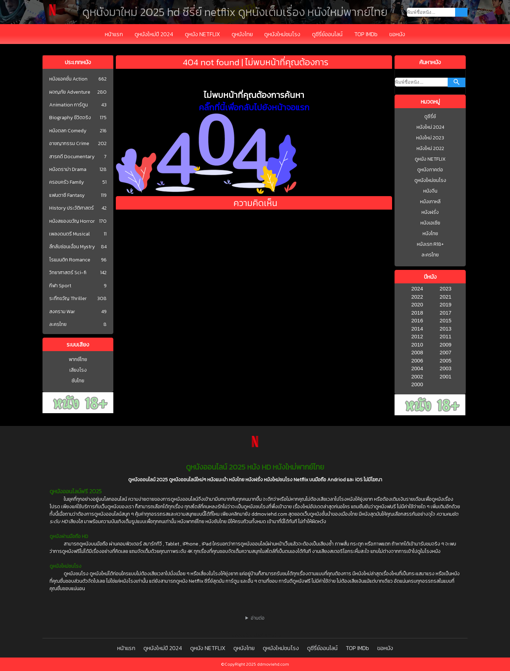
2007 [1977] (445, 352)
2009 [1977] (445, 345)
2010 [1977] (417, 345)
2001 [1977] (445, 376)
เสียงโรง (78, 370)
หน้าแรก (114, 34)
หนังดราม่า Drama (67, 169)
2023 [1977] (445, 288)
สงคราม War (62, 311)
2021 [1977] (445, 297)
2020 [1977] (417, 304)
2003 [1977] (445, 368)
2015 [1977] (445, 320)
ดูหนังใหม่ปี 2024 (154, 34)
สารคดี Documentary (72, 156)
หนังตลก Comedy (67, 130)
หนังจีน (430, 191)
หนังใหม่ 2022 (430, 148)
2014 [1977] (417, 329)
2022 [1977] (417, 297)
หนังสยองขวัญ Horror (72, 221)
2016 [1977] (417, 320)
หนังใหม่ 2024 (430, 127)
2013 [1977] (445, 329)
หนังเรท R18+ (430, 244)
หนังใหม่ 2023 (430, 138)
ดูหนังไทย (242, 34)
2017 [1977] (445, 313)
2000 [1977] (417, 384)
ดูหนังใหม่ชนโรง (282, 34)
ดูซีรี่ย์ (430, 116)
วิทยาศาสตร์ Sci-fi (67, 272)
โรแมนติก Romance (69, 260)
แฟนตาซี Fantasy (67, 195)
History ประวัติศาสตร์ (71, 208)
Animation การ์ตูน (68, 105)
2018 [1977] (417, 313)
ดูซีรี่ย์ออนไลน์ (327, 34)
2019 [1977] (445, 304)
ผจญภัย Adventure (69, 92)
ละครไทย (58, 324)
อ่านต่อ (258, 618)
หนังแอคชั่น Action (68, 79)
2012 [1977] (417, 336)
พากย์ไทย (78, 359)
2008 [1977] (417, 352)
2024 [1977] (417, 288)
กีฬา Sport (60, 285)
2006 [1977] (417, 360)
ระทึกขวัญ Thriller (68, 298)
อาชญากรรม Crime (69, 143)
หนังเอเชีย (430, 223)
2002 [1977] (417, 376)
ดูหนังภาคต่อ (430, 169)
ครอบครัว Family (66, 182)
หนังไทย (430, 233)
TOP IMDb (366, 34)
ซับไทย (78, 380)
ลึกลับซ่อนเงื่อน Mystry (72, 246)
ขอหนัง (397, 34)
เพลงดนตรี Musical (69, 234)
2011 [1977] (445, 336)
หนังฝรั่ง (430, 212)
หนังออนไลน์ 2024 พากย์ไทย (255, 635)
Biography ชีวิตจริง (70, 117)
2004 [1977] (417, 368)
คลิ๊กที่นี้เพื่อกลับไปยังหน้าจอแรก (254, 107)
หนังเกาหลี (430, 201)
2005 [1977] (445, 360)
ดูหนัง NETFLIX (202, 34)
